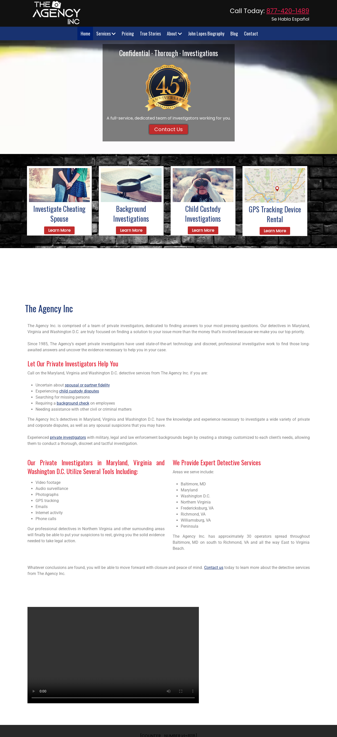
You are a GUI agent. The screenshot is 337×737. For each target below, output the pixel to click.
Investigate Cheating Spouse (59, 214)
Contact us (213, 567)
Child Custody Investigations (203, 214)
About (174, 33)
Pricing (128, 33)
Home (85, 33)
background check (73, 403)
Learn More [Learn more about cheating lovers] (59, 230)
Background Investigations (131, 214)
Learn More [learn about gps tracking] (275, 231)
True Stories (150, 33)
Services (106, 33)
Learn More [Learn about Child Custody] (203, 230)
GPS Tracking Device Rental (275, 214)
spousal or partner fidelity (87, 385)
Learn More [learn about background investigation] (131, 230)
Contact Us (168, 129)
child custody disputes (79, 391)
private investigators (68, 437)
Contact (251, 33)
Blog (234, 33)
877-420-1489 (287, 11)
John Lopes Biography (206, 33)
